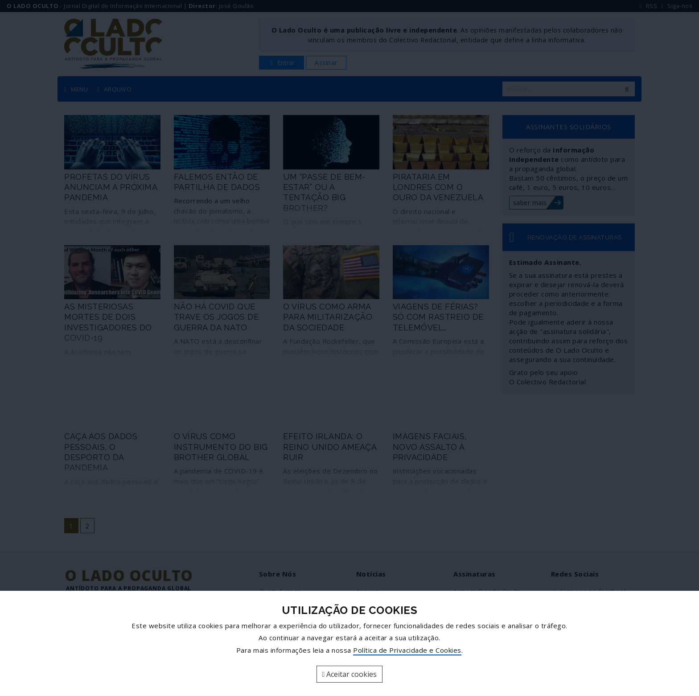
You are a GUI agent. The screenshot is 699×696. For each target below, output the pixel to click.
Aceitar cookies (349, 674)
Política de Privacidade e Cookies (407, 650)
